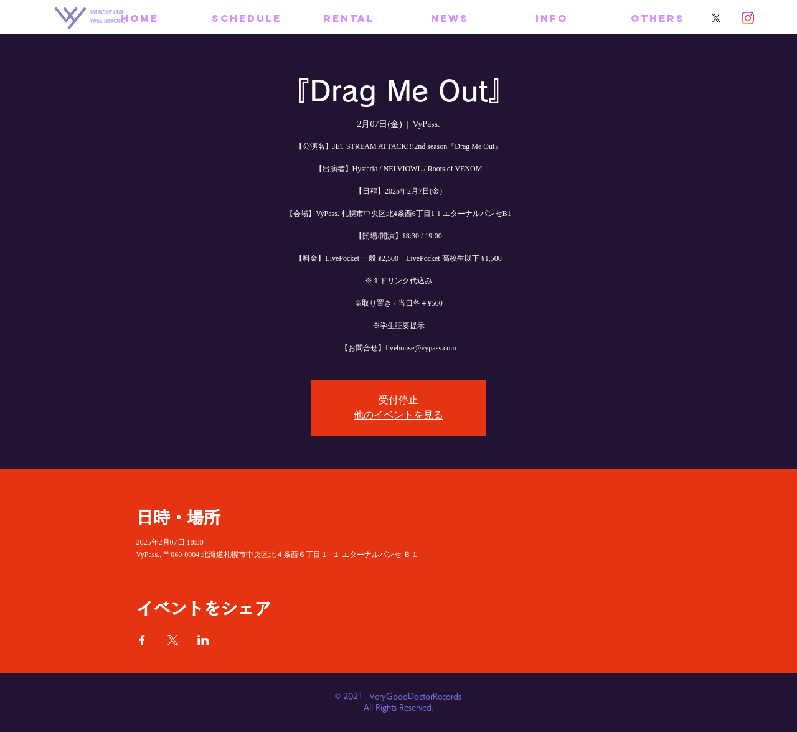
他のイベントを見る (398, 415)
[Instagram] (748, 18)
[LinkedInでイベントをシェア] (203, 640)
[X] (716, 18)
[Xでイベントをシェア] (173, 640)
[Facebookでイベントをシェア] (142, 640)
